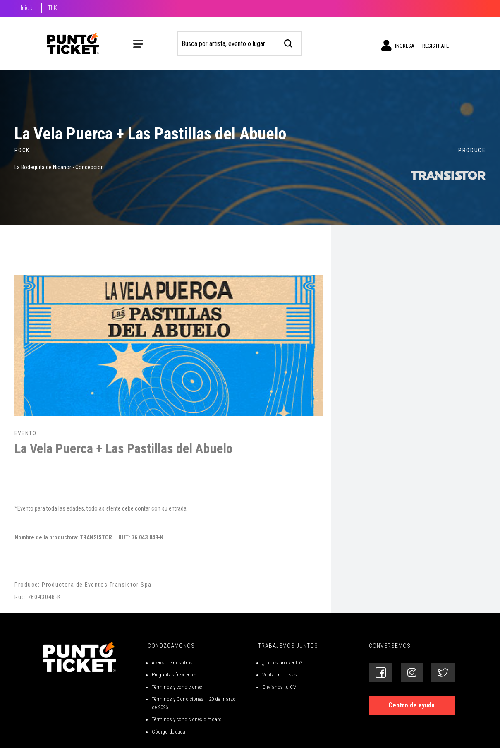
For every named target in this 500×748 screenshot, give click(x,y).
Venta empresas (279, 674)
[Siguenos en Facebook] (380, 672)
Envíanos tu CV (279, 687)
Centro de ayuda (411, 705)
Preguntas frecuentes (174, 674)
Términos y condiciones (177, 687)
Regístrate (435, 46)
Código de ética (168, 732)
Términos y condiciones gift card (187, 719)
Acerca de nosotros (172, 662)
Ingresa (397, 45)
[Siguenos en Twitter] (443, 672)
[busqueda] (288, 42)
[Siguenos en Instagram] (412, 672)
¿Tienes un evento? (282, 662)
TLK (52, 8)
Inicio (27, 8)
